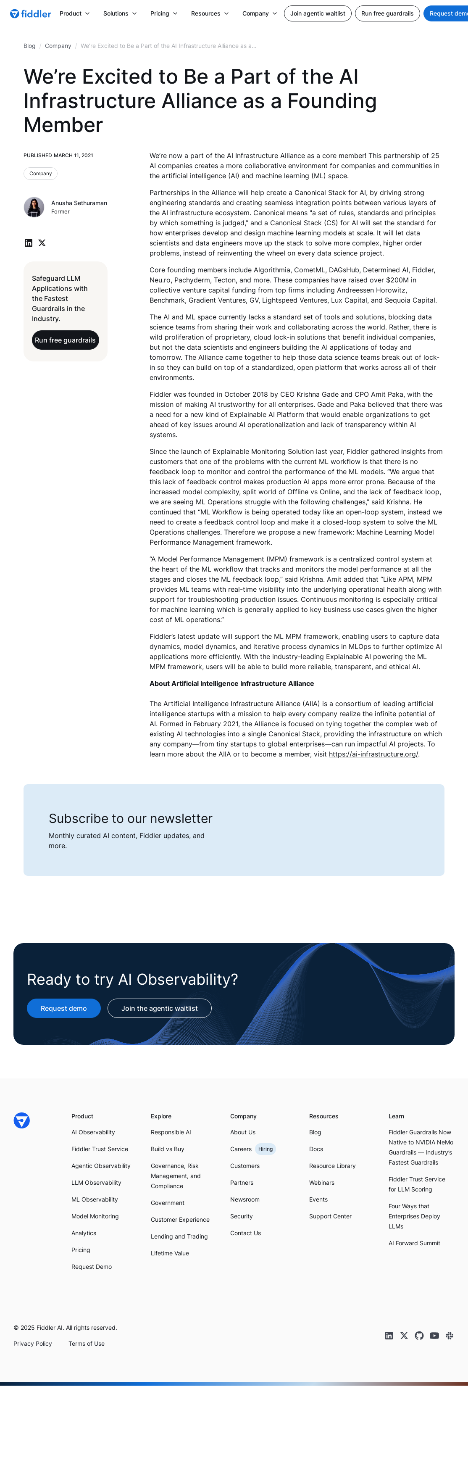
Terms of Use (86, 1343)
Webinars (321, 1182)
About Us (242, 1132)
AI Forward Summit (414, 1243)
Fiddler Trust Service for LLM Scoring (417, 1184)
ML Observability (94, 1199)
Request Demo (91, 1266)
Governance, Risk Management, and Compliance (176, 1175)
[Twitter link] (404, 1336)
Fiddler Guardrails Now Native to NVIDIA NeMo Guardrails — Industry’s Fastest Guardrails (421, 1147)
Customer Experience (180, 1219)
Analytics (83, 1232)
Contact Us (245, 1232)
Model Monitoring (95, 1216)
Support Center (330, 1216)
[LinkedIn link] (389, 1336)
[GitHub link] (419, 1336)
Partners (241, 1182)
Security (241, 1216)
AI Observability (93, 1132)
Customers (245, 1165)
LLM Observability (96, 1182)
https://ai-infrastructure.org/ (373, 754)
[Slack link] (449, 1336)
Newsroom (245, 1199)
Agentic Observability (101, 1165)
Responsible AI (171, 1132)
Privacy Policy (32, 1343)
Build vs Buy (167, 1148)
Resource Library (332, 1165)
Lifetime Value (170, 1253)
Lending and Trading (179, 1236)
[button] (75, 13)
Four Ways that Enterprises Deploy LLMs (414, 1216)
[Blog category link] (41, 173)
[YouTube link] (434, 1336)
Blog (315, 1132)
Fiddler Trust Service (99, 1148)
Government (167, 1202)
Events (318, 1199)
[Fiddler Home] (21, 1120)
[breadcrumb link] (58, 46)
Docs (316, 1148)
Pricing (80, 1249)
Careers (241, 1148)
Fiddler (423, 270)
